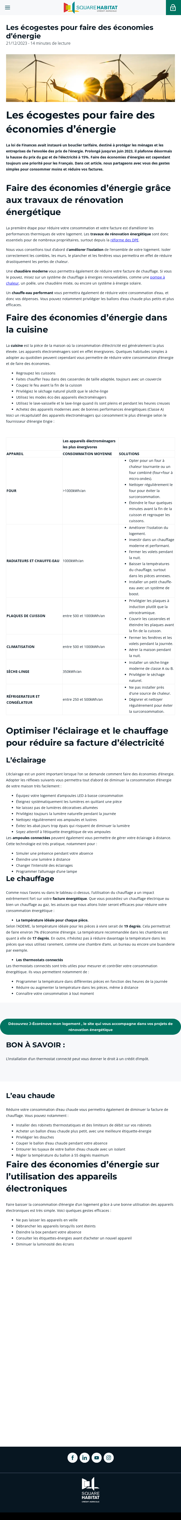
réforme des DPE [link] (124, 240)
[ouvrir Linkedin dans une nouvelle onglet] (85, 1458)
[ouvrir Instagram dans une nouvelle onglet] (109, 1458)
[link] (90, 1027)
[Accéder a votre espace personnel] (173, 7)
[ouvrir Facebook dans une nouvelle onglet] (73, 1458)
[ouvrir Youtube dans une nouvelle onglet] (97, 1458)
